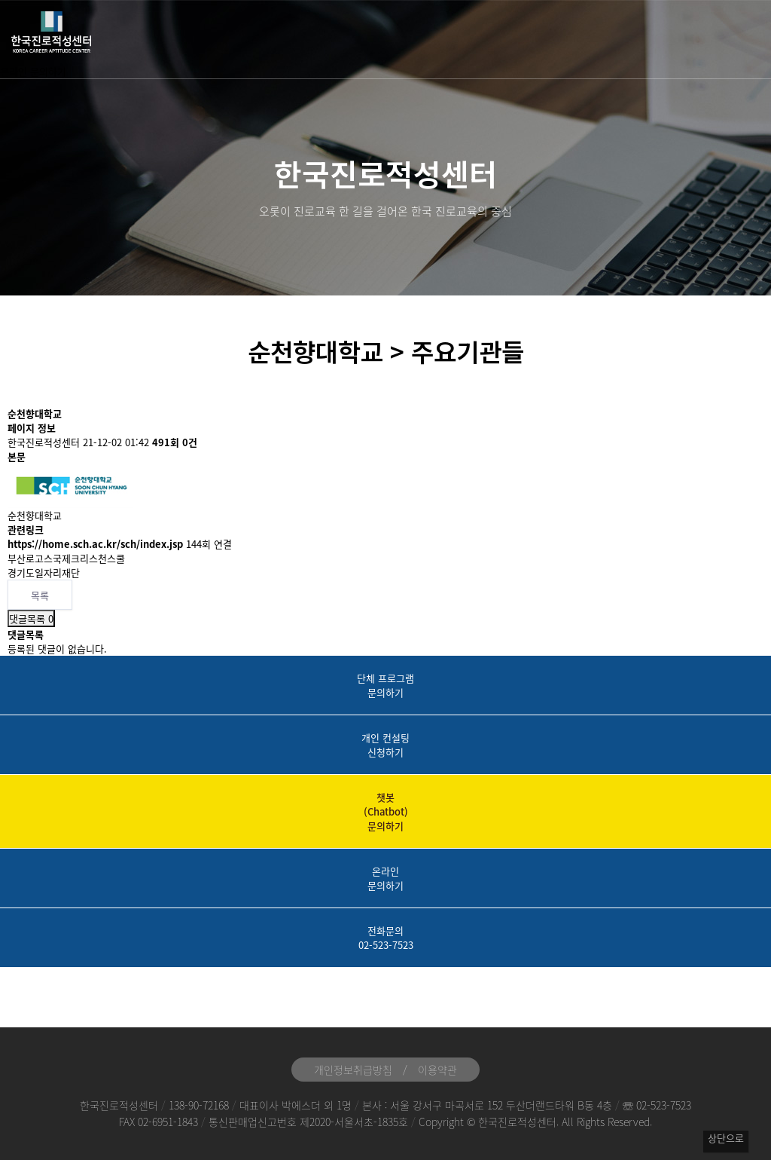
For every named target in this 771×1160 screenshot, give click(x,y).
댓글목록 (31, 618)
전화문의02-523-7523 (385, 937)
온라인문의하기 (385, 878)
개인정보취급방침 (353, 1069)
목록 (40, 595)
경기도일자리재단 (44, 572)
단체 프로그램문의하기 (385, 685)
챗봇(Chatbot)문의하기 (386, 811)
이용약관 (437, 1069)
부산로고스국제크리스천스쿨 (66, 558)
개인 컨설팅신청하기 (385, 744)
